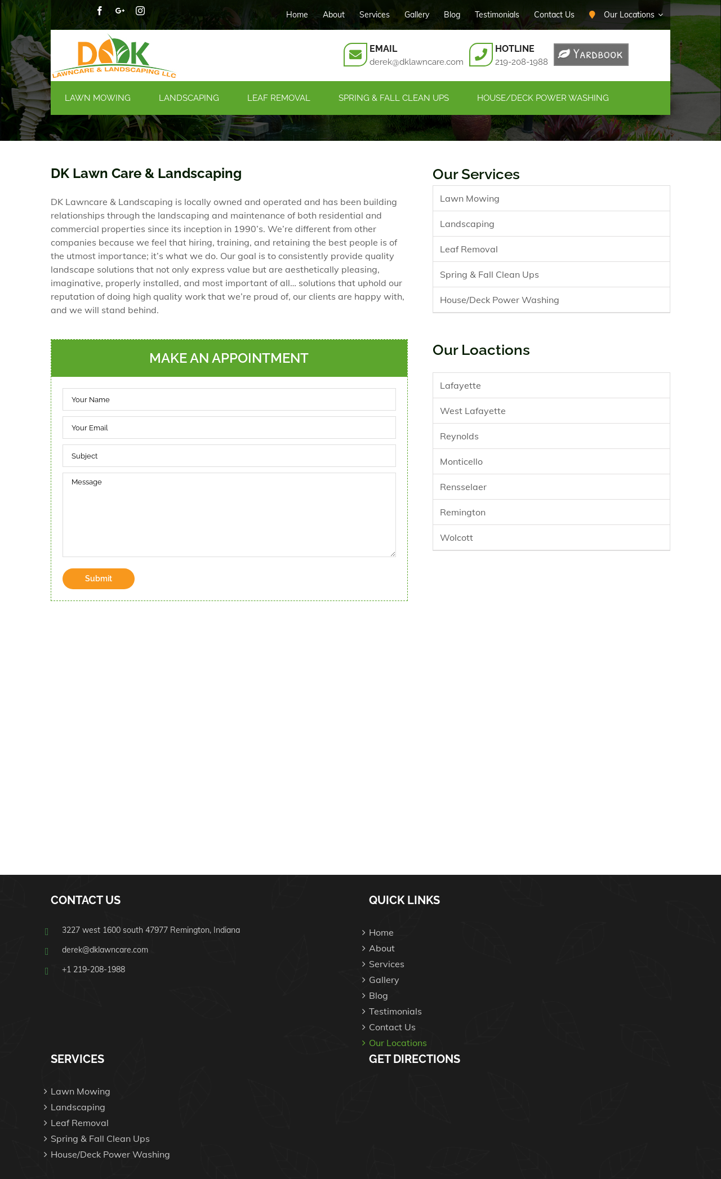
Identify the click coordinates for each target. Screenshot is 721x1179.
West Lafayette (473, 410)
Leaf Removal (469, 249)
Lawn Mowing (470, 198)
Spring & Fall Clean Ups (489, 274)
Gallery (384, 979)
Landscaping (467, 223)
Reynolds (459, 436)
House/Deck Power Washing (499, 299)
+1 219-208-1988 (93, 969)
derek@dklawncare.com (417, 62)
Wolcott (456, 537)
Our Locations (398, 1042)
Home (381, 932)
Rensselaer (463, 486)
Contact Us (392, 1027)
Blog (378, 995)
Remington (463, 512)
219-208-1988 (521, 62)
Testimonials (395, 1011)
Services (386, 963)
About (382, 948)
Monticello (461, 461)
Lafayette (460, 385)
